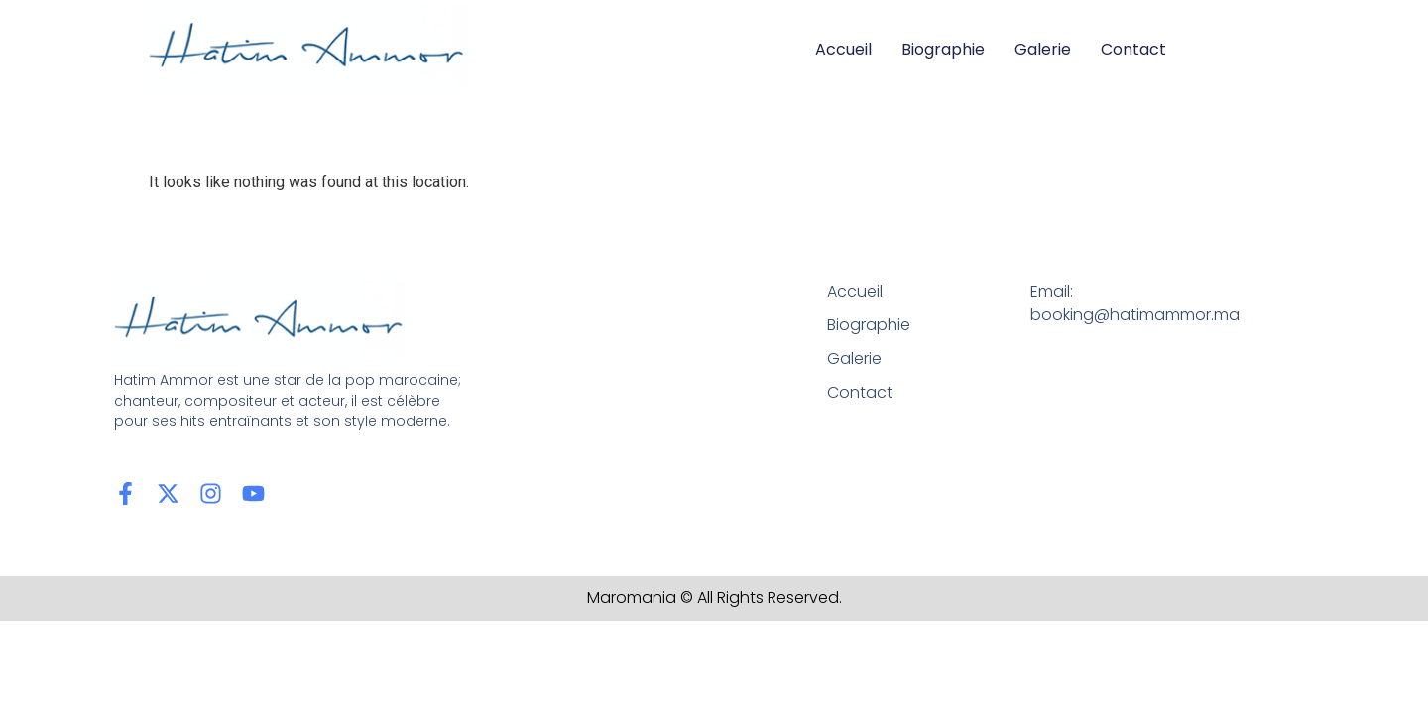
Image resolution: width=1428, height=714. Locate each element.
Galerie (1042, 49)
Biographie (943, 49)
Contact (1133, 49)
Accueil (843, 49)
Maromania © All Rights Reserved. (714, 597)
